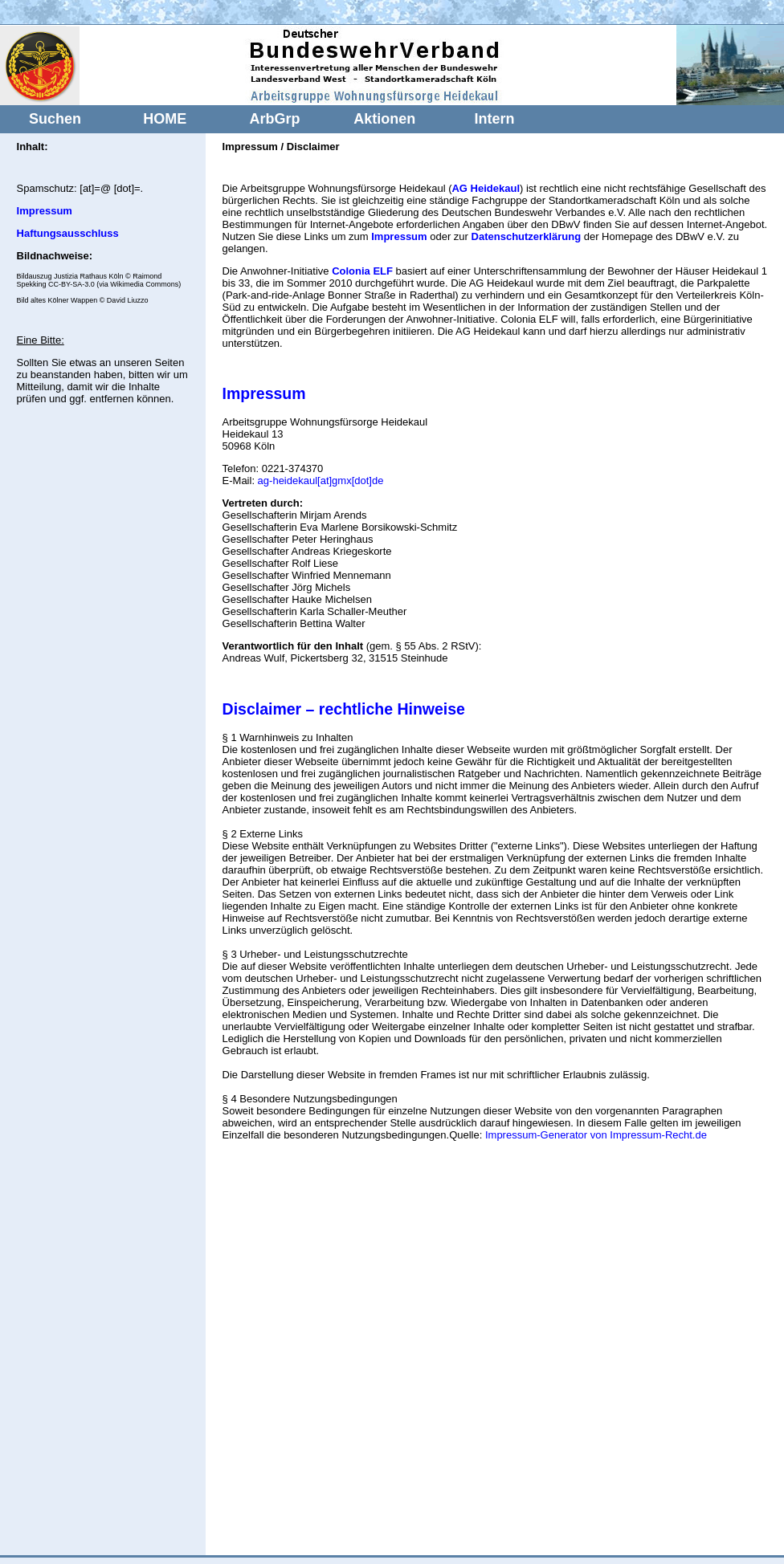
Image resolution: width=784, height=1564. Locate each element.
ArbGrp (274, 119)
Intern (495, 119)
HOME (164, 119)
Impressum (264, 393)
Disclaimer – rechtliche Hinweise (344, 709)
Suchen (55, 119)
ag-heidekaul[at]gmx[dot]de (321, 480)
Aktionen (384, 119)
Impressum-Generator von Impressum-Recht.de (596, 1135)
